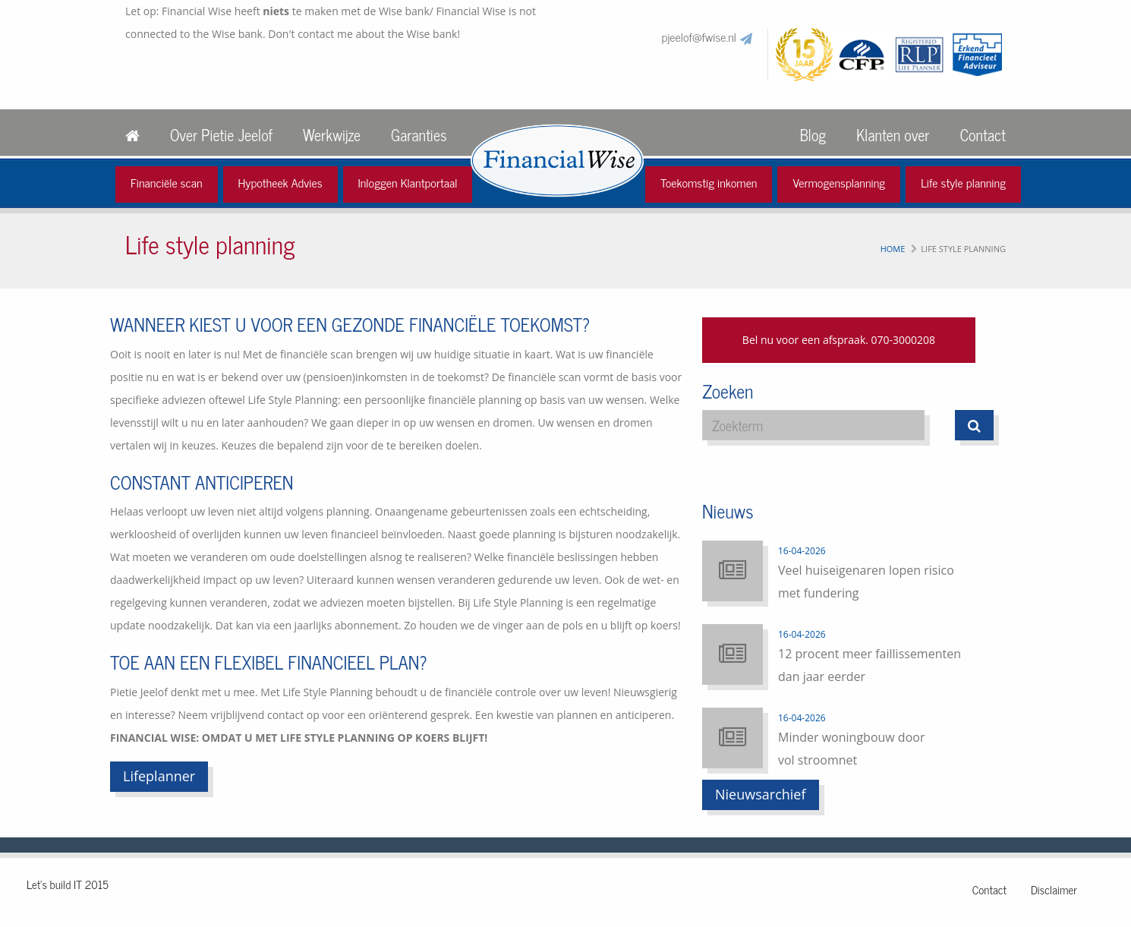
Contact (983, 134)
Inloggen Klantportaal (408, 182)
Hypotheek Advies (280, 182)
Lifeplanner (159, 776)
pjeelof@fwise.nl (699, 36)
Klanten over (892, 134)
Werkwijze (332, 134)
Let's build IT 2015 (68, 884)
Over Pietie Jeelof (221, 134)
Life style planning (963, 182)
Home (893, 248)
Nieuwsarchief (760, 794)
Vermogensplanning (838, 182)
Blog (813, 134)
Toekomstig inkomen (709, 182)
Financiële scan (167, 182)
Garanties (418, 134)
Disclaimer (1054, 889)
